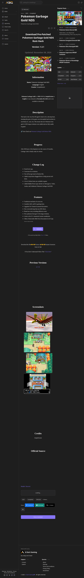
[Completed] (30, 499)
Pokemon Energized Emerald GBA (69, 40)
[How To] (9, 30)
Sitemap (4, 571)
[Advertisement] (38, 287)
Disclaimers (46, 570)
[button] (3, 2)
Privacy (15, 571)
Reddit (23, 486)
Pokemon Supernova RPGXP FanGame (68, 53)
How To (43, 235)
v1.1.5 (38, 267)
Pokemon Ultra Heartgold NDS (68, 46)
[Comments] (76, 13)
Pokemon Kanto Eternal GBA (68, 30)
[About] (9, 35)
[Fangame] (76, 75)
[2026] (67, 27)
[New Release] (76, 79)
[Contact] (9, 38)
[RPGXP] (9, 17)
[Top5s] (9, 20)
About (44, 562)
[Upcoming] (9, 23)
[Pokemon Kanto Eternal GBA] (69, 18)
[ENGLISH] (38, 499)
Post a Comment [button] (38, 517)
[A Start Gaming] (10, 2)
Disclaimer (9, 571)
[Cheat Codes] (9, 26)
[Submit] (9, 44)
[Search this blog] (30, 2)
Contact (24, 562)
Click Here (48, 251)
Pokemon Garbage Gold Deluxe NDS (41, 131)
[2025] (23, 499)
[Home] (9, 8)
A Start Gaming (30, 574)
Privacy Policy (46, 568)
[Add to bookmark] (80, 13)
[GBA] (63, 72)
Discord (28, 486)
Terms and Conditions (9, 572)
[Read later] (49, 28)
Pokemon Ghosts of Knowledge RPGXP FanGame (69, 61)
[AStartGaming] (73, 27)
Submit (24, 564)
